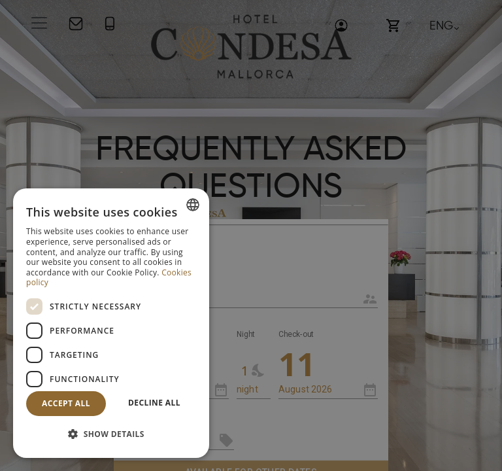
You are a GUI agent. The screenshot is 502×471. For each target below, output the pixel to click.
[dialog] (111, 323)
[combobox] (192, 204)
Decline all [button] (154, 402)
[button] (111, 435)
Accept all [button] (66, 403)
